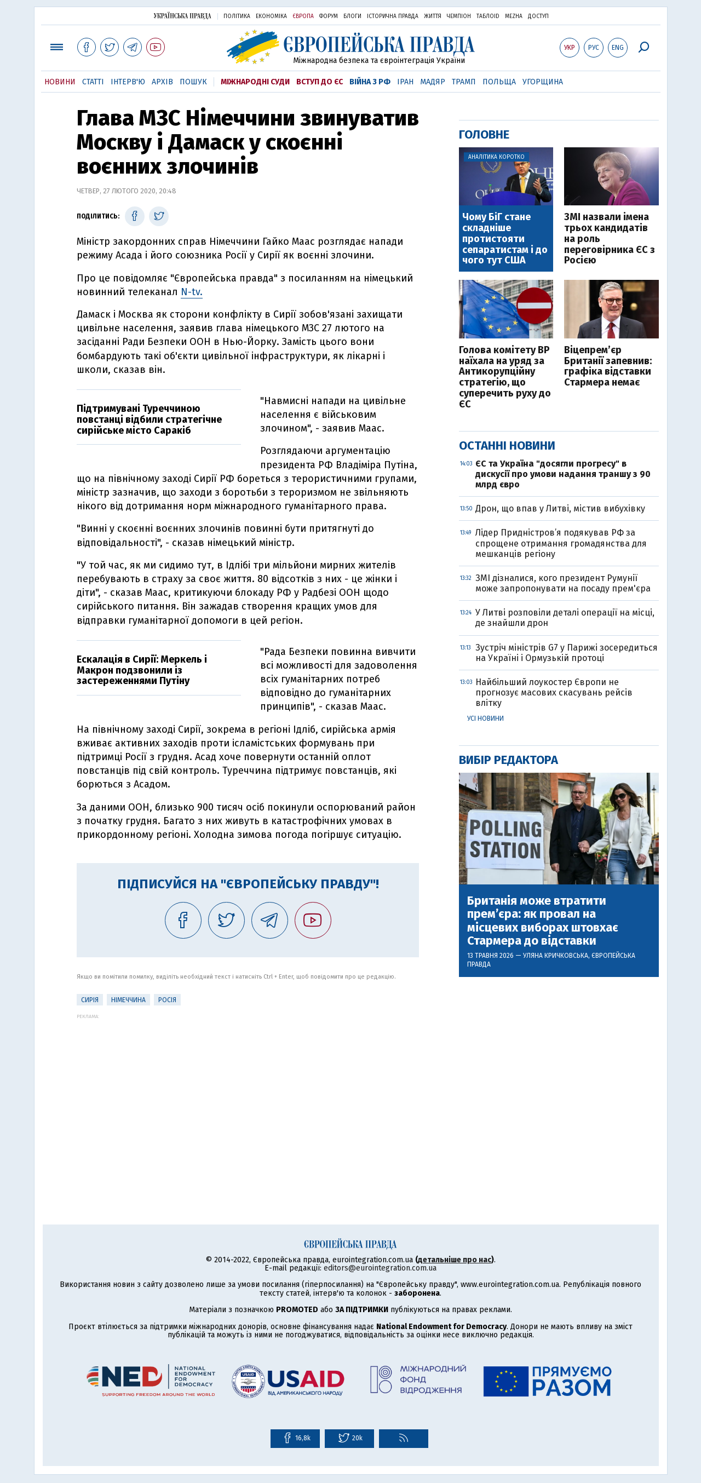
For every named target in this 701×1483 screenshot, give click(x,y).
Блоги (352, 16)
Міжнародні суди (255, 82)
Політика (236, 16)
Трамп (464, 82)
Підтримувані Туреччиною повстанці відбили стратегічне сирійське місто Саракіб (149, 419)
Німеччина (128, 1000)
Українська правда (182, 16)
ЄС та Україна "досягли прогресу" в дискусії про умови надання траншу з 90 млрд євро (563, 474)
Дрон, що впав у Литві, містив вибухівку (560, 508)
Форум (328, 16)
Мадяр (432, 82)
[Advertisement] (248, 1095)
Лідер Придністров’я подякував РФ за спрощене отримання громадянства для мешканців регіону (561, 543)
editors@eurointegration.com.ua (380, 1268)
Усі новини (485, 718)
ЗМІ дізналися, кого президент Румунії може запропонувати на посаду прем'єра (563, 583)
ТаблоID (487, 16)
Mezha (513, 16)
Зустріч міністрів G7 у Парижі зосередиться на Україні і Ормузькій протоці (566, 652)
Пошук (193, 82)
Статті (93, 82)
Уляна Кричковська (555, 955)
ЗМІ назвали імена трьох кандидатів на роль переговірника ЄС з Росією (609, 239)
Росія (167, 1000)
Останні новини (507, 445)
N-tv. (192, 292)
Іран (405, 82)
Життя (432, 16)
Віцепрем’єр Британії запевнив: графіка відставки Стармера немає (608, 366)
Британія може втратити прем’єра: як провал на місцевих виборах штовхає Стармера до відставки (542, 920)
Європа (303, 16)
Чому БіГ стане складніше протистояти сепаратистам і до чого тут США (505, 239)
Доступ (538, 16)
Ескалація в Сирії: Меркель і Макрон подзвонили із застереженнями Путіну (142, 670)
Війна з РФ (369, 82)
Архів (162, 82)
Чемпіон (459, 16)
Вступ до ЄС (319, 82)
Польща (499, 82)
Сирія (90, 1000)
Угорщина (542, 82)
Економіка (271, 16)
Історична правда (392, 16)
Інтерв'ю (128, 82)
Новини (60, 82)
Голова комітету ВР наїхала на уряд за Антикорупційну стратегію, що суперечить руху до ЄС (505, 377)
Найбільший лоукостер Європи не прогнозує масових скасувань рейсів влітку (554, 692)
